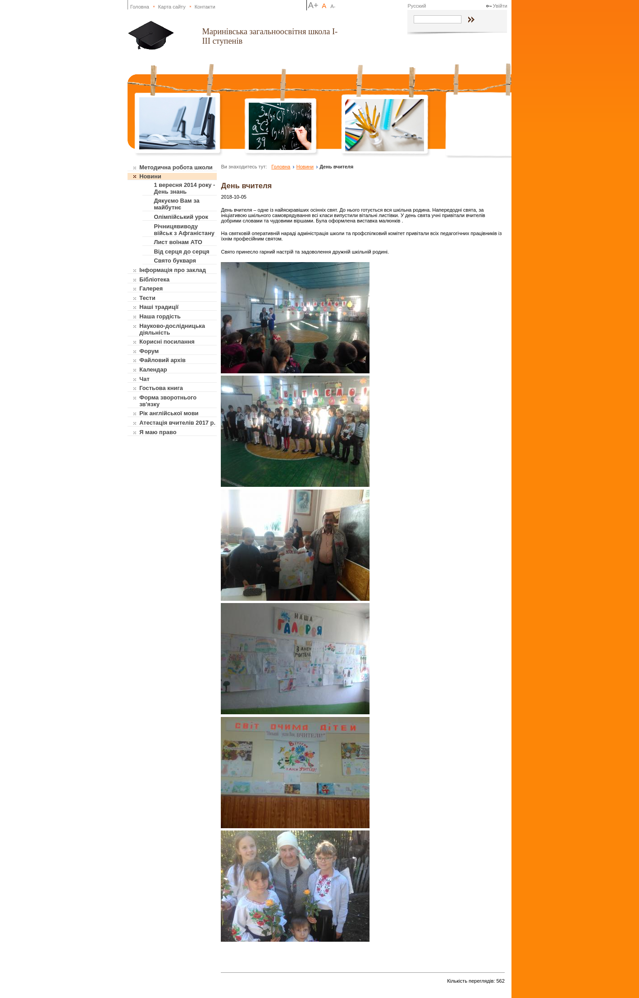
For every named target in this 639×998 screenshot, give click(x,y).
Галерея (151, 288)
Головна (139, 6)
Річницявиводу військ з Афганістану (184, 229)
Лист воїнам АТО (178, 242)
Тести (147, 298)
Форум (149, 351)
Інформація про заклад (172, 270)
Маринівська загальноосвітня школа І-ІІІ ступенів (270, 36)
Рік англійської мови (168, 413)
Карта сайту (172, 6)
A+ (313, 5)
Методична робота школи (176, 167)
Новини (150, 176)
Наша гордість (160, 316)
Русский (416, 6)
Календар (153, 369)
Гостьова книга (161, 388)
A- (332, 6)
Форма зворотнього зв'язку (167, 401)
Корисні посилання (167, 341)
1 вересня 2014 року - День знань (184, 188)
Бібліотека (154, 279)
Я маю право (157, 432)
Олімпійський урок (181, 216)
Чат (144, 379)
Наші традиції (158, 307)
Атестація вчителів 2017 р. (177, 422)
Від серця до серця (181, 251)
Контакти (205, 6)
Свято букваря (175, 260)
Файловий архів (162, 360)
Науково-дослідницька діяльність (172, 329)
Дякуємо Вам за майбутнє (176, 204)
